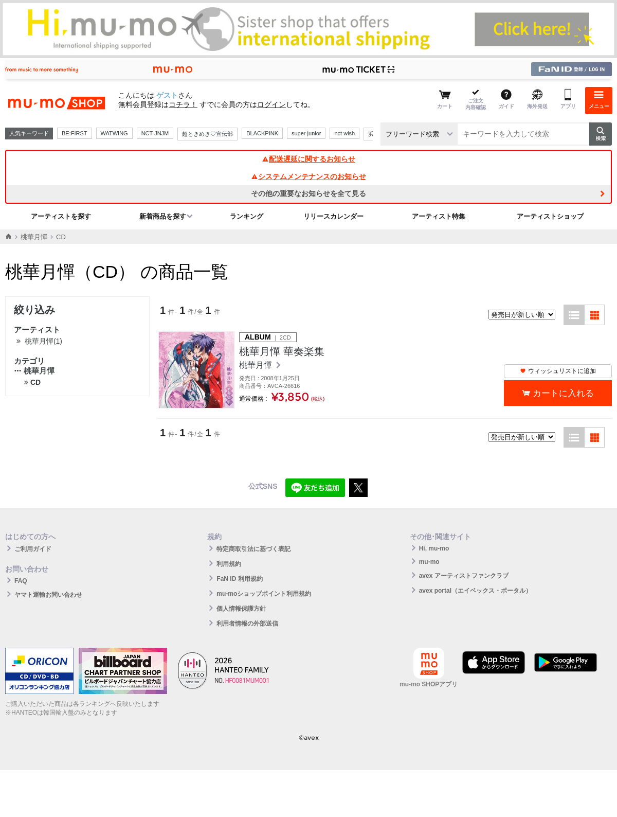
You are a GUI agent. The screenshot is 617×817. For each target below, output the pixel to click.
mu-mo (429, 561)
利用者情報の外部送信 (247, 623)
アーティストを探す (61, 216)
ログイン (271, 104)
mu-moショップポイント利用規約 (263, 593)
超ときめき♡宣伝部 (207, 134)
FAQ (20, 580)
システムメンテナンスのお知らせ (308, 176)
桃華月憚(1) (43, 341)
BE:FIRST (74, 133)
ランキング (246, 216)
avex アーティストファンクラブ (464, 575)
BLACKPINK (262, 133)
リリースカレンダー (333, 216)
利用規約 (228, 563)
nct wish (344, 133)
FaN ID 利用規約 (239, 578)
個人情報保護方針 (241, 608)
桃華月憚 (34, 237)
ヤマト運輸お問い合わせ (48, 594)
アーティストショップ (550, 216)
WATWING (114, 133)
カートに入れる (563, 393)
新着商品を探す (162, 216)
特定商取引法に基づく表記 (253, 549)
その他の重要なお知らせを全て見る (308, 193)
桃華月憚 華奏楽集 (281, 351)
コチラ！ (183, 104)
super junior (306, 133)
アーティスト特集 (438, 216)
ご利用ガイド (32, 549)
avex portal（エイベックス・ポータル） (475, 590)
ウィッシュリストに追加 (558, 371)
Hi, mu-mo (434, 548)
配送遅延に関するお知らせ (308, 159)
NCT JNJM (155, 133)
